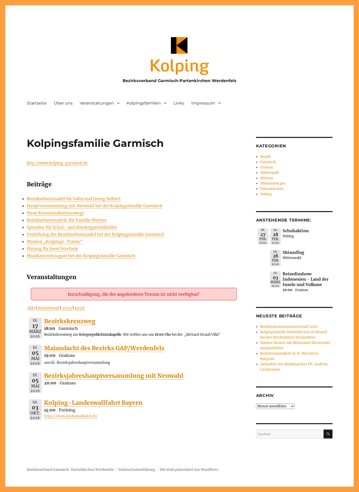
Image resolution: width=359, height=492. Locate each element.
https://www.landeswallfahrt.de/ (71, 416)
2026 (79, 307)
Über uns (63, 103)
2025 (67, 307)
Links (179, 103)
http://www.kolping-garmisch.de (57, 163)
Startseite (37, 103)
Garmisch (268, 162)
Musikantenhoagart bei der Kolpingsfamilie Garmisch (81, 255)
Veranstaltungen (97, 103)
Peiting (266, 194)
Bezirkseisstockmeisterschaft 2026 (289, 327)
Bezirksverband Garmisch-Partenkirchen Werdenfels (179, 80)
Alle (31, 307)
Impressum (203, 103)
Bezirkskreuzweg (70, 321)
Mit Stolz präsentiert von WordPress (189, 470)
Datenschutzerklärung (136, 470)
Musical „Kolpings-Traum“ (55, 241)
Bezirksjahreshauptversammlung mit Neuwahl (113, 375)
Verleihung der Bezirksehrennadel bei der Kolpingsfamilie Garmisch (95, 234)
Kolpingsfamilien (144, 103)
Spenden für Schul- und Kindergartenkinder (72, 227)
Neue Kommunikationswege (55, 212)
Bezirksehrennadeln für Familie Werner (67, 220)
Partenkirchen (272, 189)
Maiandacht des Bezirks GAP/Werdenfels (104, 348)
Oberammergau (272, 183)
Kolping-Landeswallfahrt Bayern (93, 402)
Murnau (266, 178)
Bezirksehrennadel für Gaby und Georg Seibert (74, 198)
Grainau (266, 167)
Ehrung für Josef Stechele (52, 248)
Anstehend (48, 307)
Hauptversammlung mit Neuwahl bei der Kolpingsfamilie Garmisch (95, 205)
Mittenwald (269, 173)
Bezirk (265, 156)
